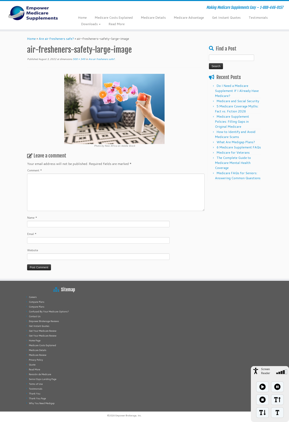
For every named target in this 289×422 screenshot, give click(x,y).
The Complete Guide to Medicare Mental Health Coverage (233, 162)
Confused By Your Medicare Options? (49, 311)
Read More (117, 24)
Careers (33, 297)
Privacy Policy (36, 359)
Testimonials (258, 17)
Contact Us (35, 316)
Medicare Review (37, 355)
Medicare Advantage (189, 17)
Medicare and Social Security (238, 101)
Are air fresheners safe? (56, 38)
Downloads (91, 24)
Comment (34, 170)
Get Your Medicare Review (42, 330)
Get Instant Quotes (226, 17)
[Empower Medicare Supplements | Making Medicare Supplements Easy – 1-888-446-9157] (33, 13)
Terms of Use (36, 384)
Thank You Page (37, 398)
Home (82, 17)
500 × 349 (78, 59)
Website (32, 250)
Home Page (35, 340)
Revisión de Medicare (40, 374)
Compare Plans (36, 302)
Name (32, 218)
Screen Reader (265, 371)
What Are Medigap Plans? (236, 142)
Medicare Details (153, 17)
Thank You (34, 393)
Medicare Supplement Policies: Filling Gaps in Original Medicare (232, 121)
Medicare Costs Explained (114, 17)
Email (32, 234)
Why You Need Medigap (42, 403)
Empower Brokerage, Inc (128, 415)
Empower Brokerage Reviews (44, 321)
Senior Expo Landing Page (42, 379)
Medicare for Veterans (233, 152)
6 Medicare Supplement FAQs (239, 147)
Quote (32, 364)
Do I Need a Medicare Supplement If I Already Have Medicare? (237, 90)
